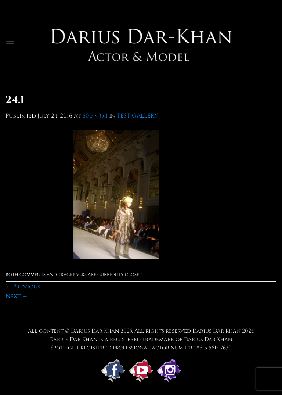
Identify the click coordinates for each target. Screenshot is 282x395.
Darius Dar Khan (216, 330)
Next (17, 296)
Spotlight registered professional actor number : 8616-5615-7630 (141, 347)
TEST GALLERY (137, 116)
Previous (23, 287)
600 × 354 (95, 116)
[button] (10, 41)
